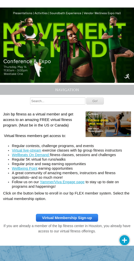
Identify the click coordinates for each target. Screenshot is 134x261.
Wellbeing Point (24, 168)
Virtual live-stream (26, 150)
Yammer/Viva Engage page (62, 182)
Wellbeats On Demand (31, 155)
